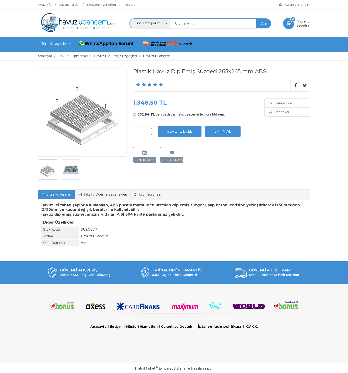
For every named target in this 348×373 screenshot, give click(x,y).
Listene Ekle (280, 103)
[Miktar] (141, 131)
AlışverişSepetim (303, 23)
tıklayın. (218, 114)
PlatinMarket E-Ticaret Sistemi (160, 368)
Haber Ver (279, 112)
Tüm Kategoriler (54, 44)
